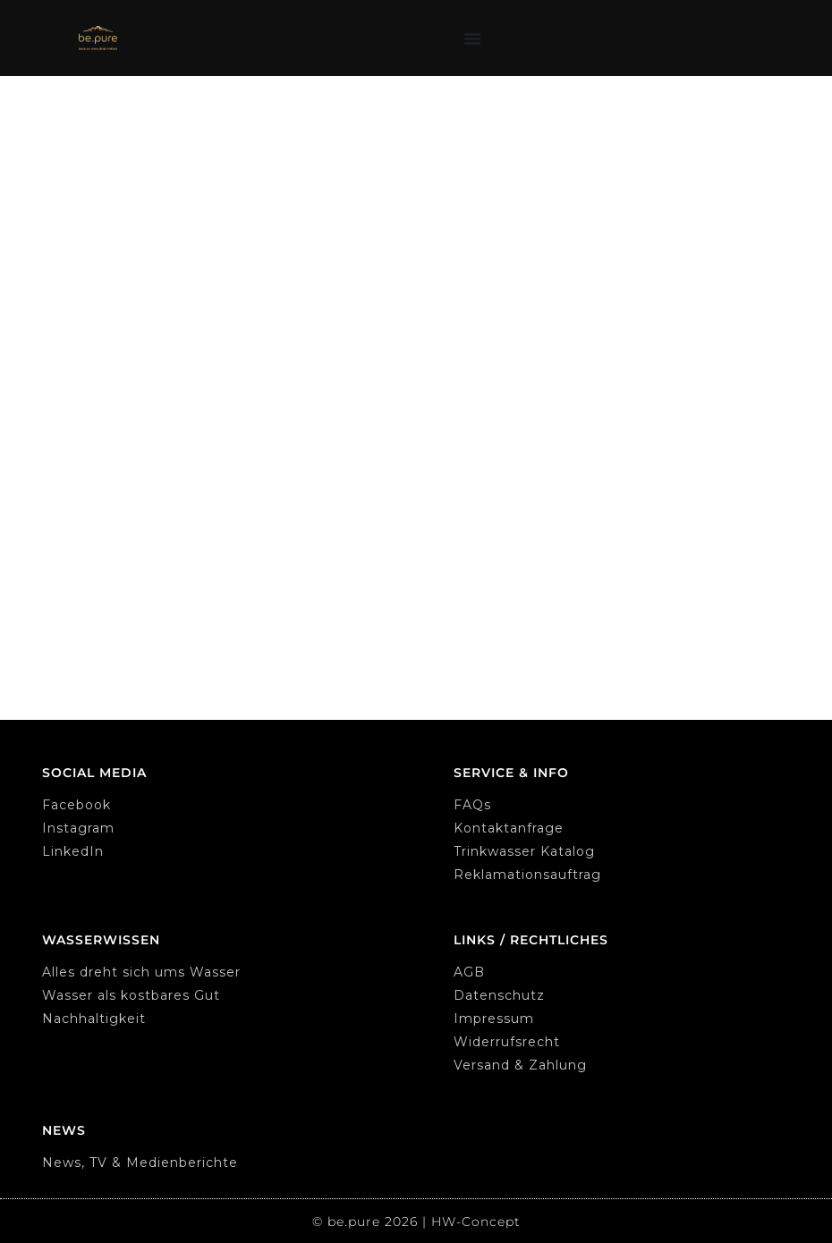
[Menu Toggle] (472, 38)
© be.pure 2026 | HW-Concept (416, 1221)
